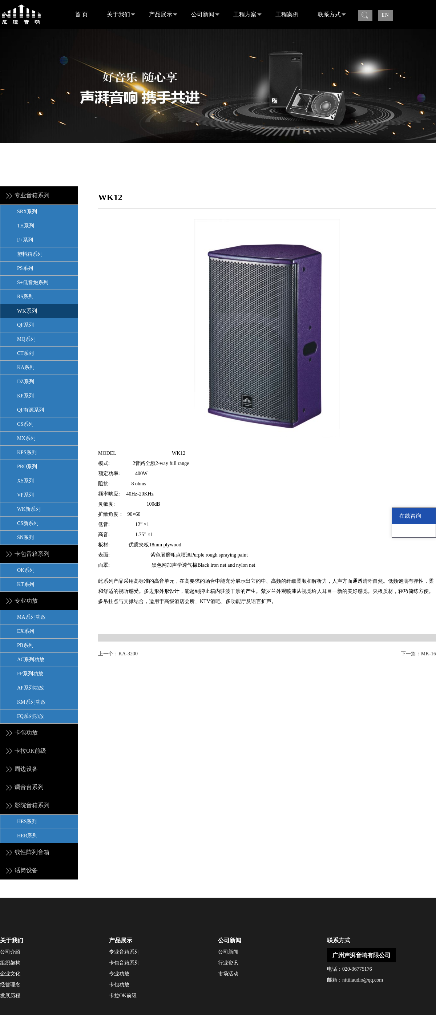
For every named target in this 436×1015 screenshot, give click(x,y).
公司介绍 (10, 952)
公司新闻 (205, 14)
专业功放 (119, 973)
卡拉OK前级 (123, 995)
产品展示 (163, 14)
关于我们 (121, 14)
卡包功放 (119, 984)
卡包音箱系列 (124, 963)
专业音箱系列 (124, 952)
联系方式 (332, 14)
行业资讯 (228, 963)
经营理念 (10, 984)
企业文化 (10, 973)
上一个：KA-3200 (118, 653)
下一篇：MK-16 (418, 653)
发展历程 (10, 995)
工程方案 (247, 14)
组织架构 (10, 963)
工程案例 (287, 14)
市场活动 (228, 973)
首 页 (81, 14)
